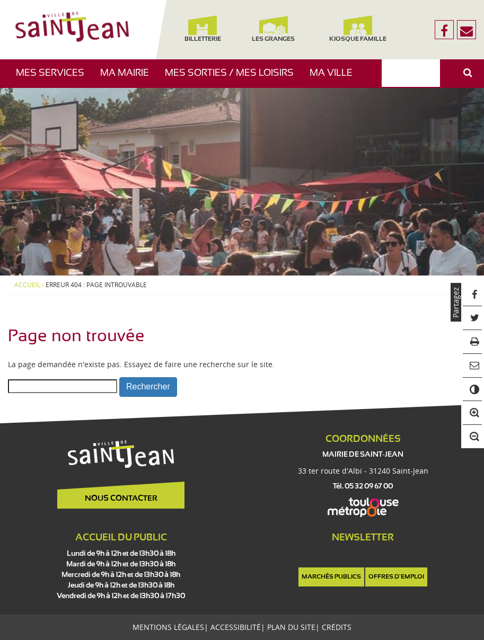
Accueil (27, 285)
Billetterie (202, 28)
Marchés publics (331, 577)
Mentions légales (168, 627)
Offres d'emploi (396, 577)
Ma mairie (128, 78)
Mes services (54, 78)
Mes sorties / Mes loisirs (233, 78)
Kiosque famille (358, 28)
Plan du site (291, 627)
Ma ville (335, 78)
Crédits (336, 627)
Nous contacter (121, 498)
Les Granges (273, 28)
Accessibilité (235, 627)
